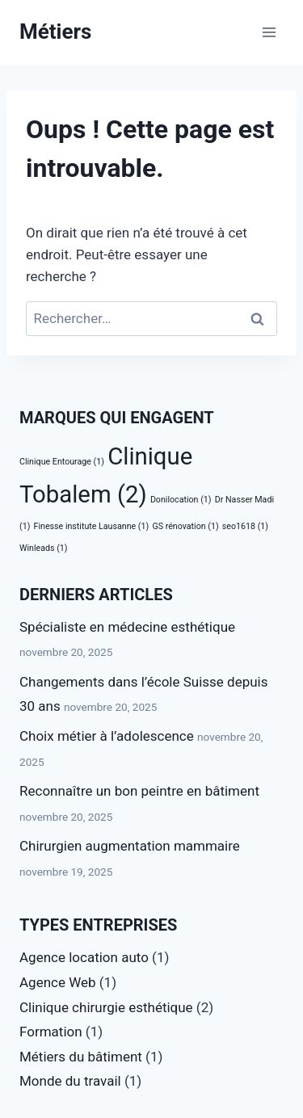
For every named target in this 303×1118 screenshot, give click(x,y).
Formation (50, 1031)
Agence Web (57, 982)
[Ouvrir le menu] (269, 31)
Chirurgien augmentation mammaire (129, 846)
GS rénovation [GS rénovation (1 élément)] (185, 526)
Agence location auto (84, 957)
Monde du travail (70, 1081)
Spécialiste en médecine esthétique (127, 627)
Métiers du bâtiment (80, 1057)
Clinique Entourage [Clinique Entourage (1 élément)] (61, 461)
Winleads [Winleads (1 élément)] (43, 548)
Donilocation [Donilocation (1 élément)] (181, 499)
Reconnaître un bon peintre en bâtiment (139, 791)
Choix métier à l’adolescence (106, 736)
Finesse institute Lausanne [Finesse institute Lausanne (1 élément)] (91, 526)
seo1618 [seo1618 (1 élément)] (245, 526)
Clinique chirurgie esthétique (106, 1007)
